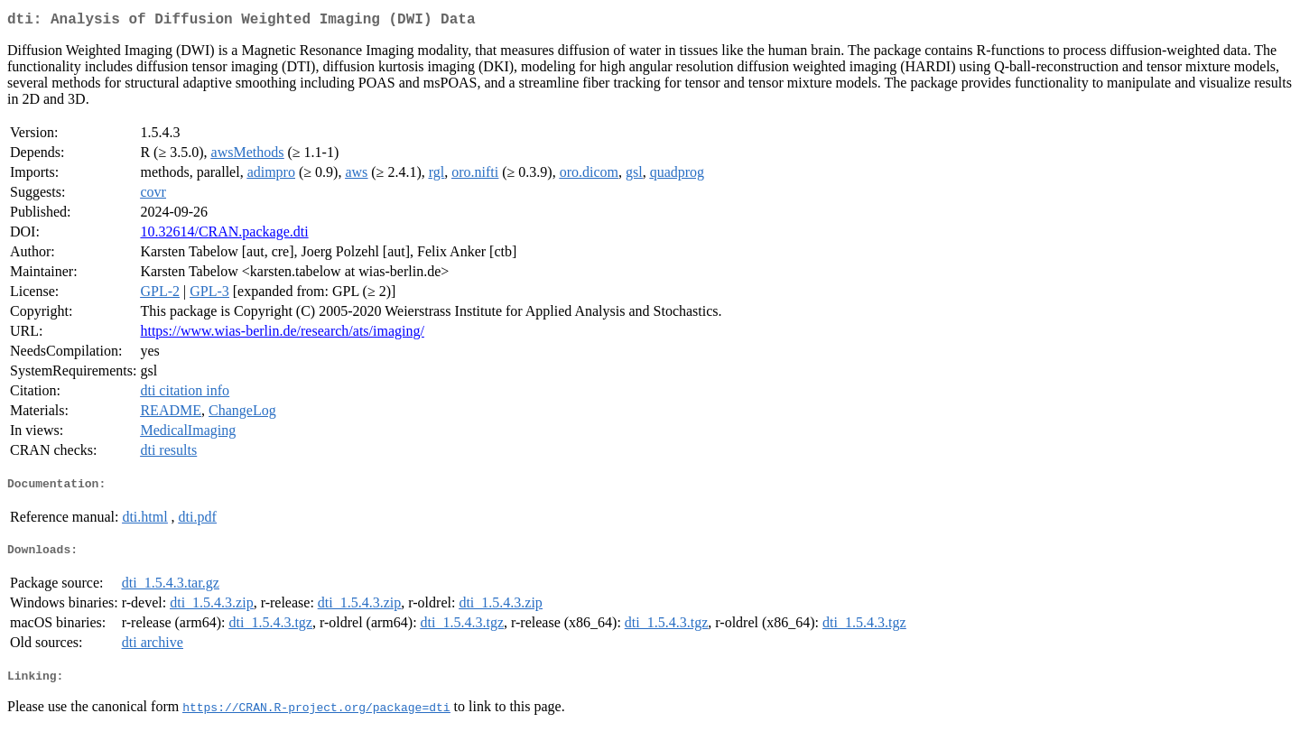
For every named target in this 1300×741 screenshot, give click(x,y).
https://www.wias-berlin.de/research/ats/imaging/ (281, 334)
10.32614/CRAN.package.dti (224, 235)
